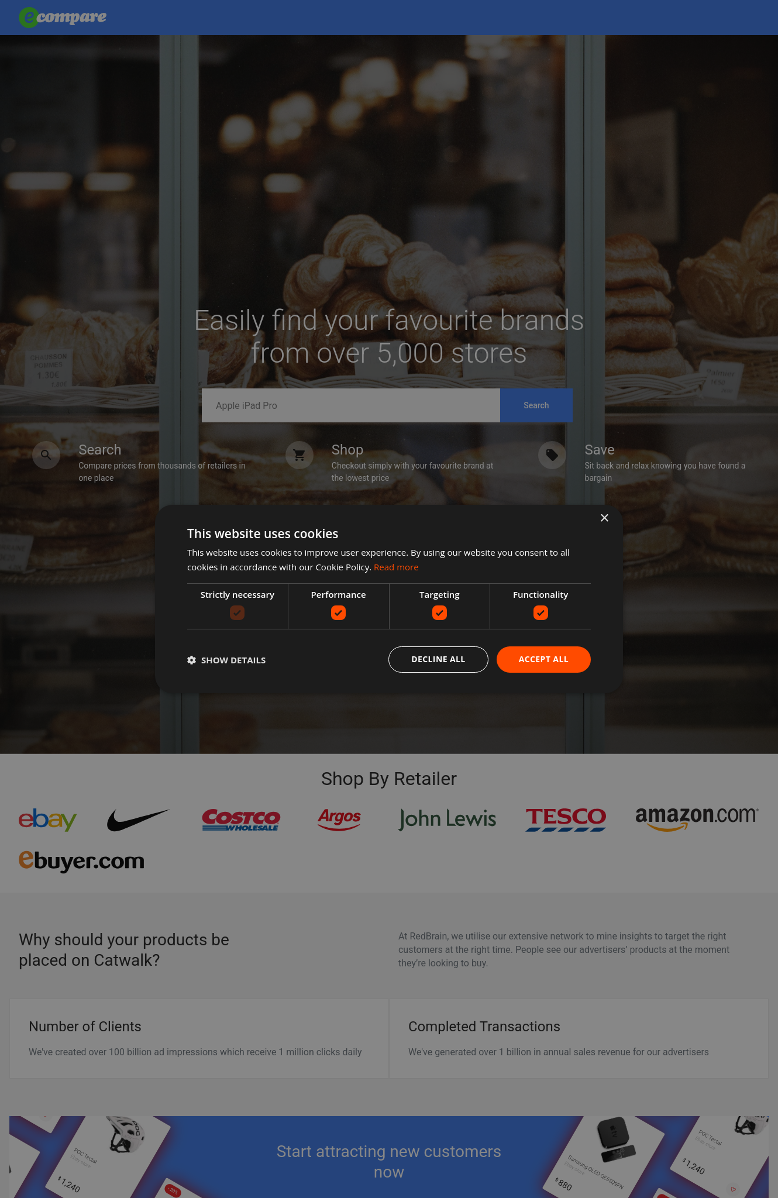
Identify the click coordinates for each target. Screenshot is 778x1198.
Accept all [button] (544, 659)
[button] (226, 660)
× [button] (604, 518)
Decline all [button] (438, 659)
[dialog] (389, 599)
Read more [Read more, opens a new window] (396, 567)
